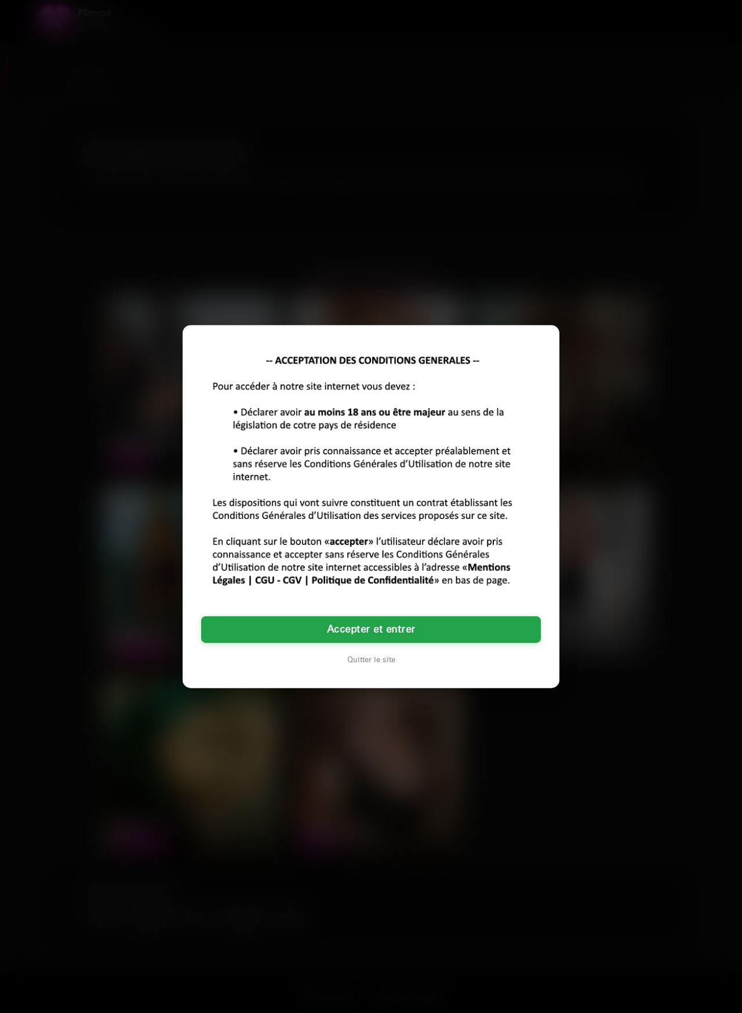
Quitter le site (371, 660)
